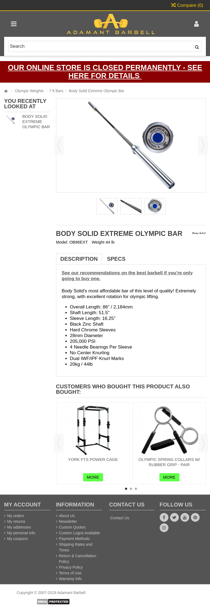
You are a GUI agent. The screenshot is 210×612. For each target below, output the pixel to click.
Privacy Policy (71, 567)
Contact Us (119, 518)
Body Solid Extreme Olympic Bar (36, 121)
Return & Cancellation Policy (77, 559)
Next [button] (203, 145)
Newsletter (68, 521)
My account (22, 505)
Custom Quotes (72, 527)
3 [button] (136, 489)
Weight (98, 242)
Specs (116, 259)
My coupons (17, 538)
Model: (62, 242)
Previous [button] (59, 145)
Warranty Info (70, 579)
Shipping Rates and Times (75, 547)
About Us (67, 516)
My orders (15, 516)
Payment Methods (74, 538)
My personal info (21, 533)
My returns (16, 521)
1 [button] (126, 489)
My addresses (19, 527)
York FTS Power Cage (93, 459)
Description (79, 259)
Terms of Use (70, 573)
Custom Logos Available (79, 533)
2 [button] (131, 489)
